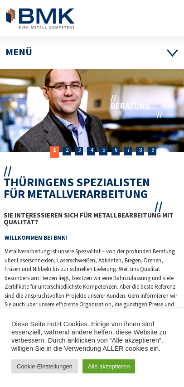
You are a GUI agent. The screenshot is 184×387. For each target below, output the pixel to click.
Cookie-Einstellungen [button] (45, 366)
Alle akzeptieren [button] (109, 366)
